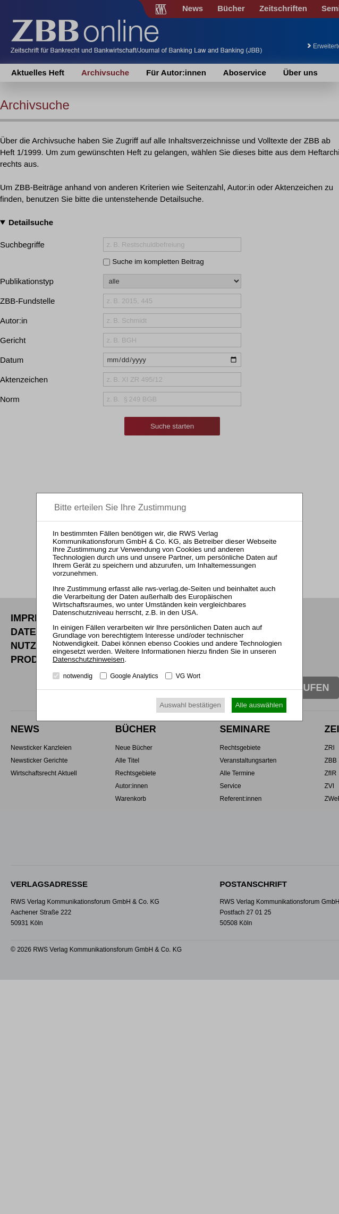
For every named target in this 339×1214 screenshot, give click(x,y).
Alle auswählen (259, 705)
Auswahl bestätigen (190, 705)
